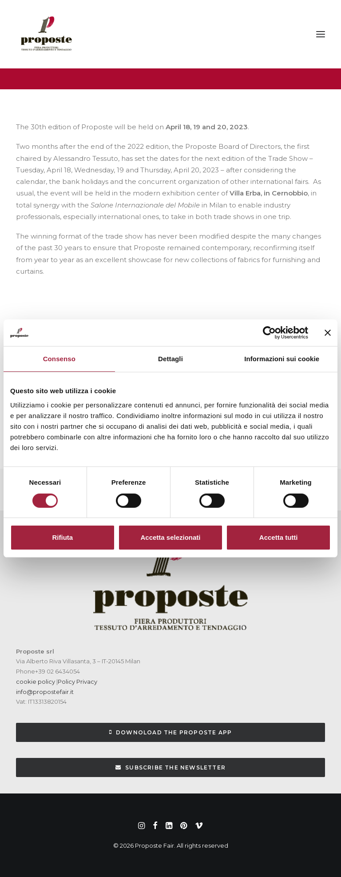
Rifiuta (62, 537)
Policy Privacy (77, 681)
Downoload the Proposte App (170, 732)
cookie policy (35, 681)
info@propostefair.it (45, 691)
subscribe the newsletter (170, 767)
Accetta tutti (278, 537)
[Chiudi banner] (328, 333)
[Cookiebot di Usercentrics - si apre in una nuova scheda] (269, 332)
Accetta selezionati (170, 537)
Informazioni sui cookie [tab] (281, 359)
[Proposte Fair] (46, 34)
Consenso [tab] (59, 359)
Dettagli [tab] (170, 359)
